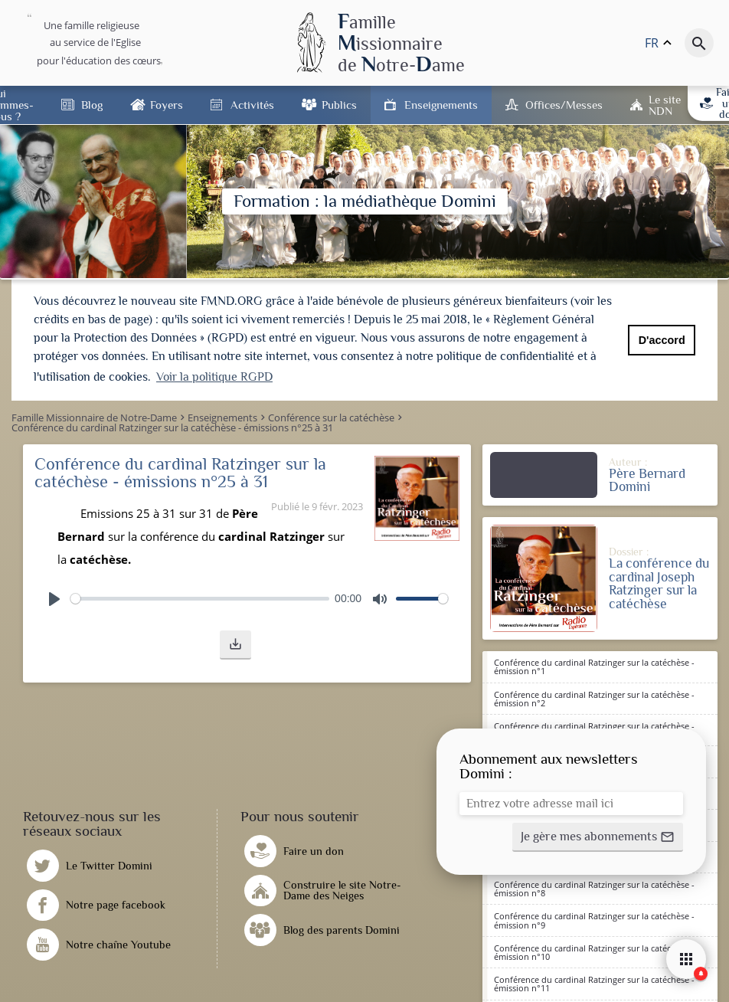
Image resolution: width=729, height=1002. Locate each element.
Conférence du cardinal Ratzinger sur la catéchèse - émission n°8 (594, 887)
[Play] (54, 597)
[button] (235, 643)
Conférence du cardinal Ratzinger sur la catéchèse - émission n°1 (594, 665)
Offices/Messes (564, 104)
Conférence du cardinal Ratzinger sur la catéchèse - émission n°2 (594, 697)
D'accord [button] (662, 340)
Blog (92, 104)
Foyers (166, 104)
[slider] (199, 597)
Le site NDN (665, 105)
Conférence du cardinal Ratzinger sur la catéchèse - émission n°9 (594, 918)
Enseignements (441, 104)
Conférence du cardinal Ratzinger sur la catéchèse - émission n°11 (594, 982)
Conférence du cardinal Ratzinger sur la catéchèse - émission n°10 (594, 951)
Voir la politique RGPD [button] (214, 377)
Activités (252, 104)
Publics (339, 104)
